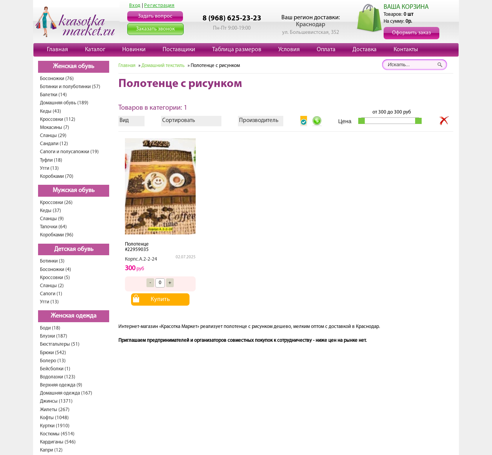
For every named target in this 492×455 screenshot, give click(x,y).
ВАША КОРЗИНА (406, 7)
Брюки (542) (53, 352)
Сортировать (178, 121)
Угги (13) (49, 168)
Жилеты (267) (55, 409)
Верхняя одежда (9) (61, 385)
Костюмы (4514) (57, 434)
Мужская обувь (74, 190)
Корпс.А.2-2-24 (141, 259)
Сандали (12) (54, 143)
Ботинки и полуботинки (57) (70, 86)
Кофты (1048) (54, 417)
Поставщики (179, 50)
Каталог (95, 50)
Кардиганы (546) (58, 442)
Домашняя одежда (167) (66, 393)
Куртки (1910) (55, 425)
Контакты (406, 50)
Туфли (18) (51, 160)
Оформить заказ (411, 33)
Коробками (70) (56, 176)
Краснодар (310, 25)
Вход (135, 5)
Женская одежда (73, 316)
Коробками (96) (56, 235)
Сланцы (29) (53, 135)
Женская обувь (73, 67)
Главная (57, 50)
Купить (160, 299)
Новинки (134, 50)
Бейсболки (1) (55, 368)
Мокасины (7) (54, 127)
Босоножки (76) (57, 78)
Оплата (326, 50)
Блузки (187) (53, 336)
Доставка (364, 50)
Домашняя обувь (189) (64, 102)
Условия (289, 50)
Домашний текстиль (162, 65)
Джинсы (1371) (56, 401)
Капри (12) (51, 450)
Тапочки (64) (53, 226)
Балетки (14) (53, 94)
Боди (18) (50, 328)
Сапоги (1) (51, 293)
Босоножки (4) (55, 269)
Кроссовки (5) (55, 277)
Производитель (258, 121)
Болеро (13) (53, 360)
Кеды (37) (50, 210)
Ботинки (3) (52, 261)
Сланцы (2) (52, 285)
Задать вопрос (155, 16)
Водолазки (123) (57, 377)
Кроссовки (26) (56, 202)
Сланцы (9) (52, 218)
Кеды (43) (50, 111)
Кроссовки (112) (57, 119)
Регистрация (159, 5)
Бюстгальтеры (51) (60, 344)
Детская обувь (73, 249)
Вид (124, 121)
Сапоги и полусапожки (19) (69, 151)
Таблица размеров (236, 50)
